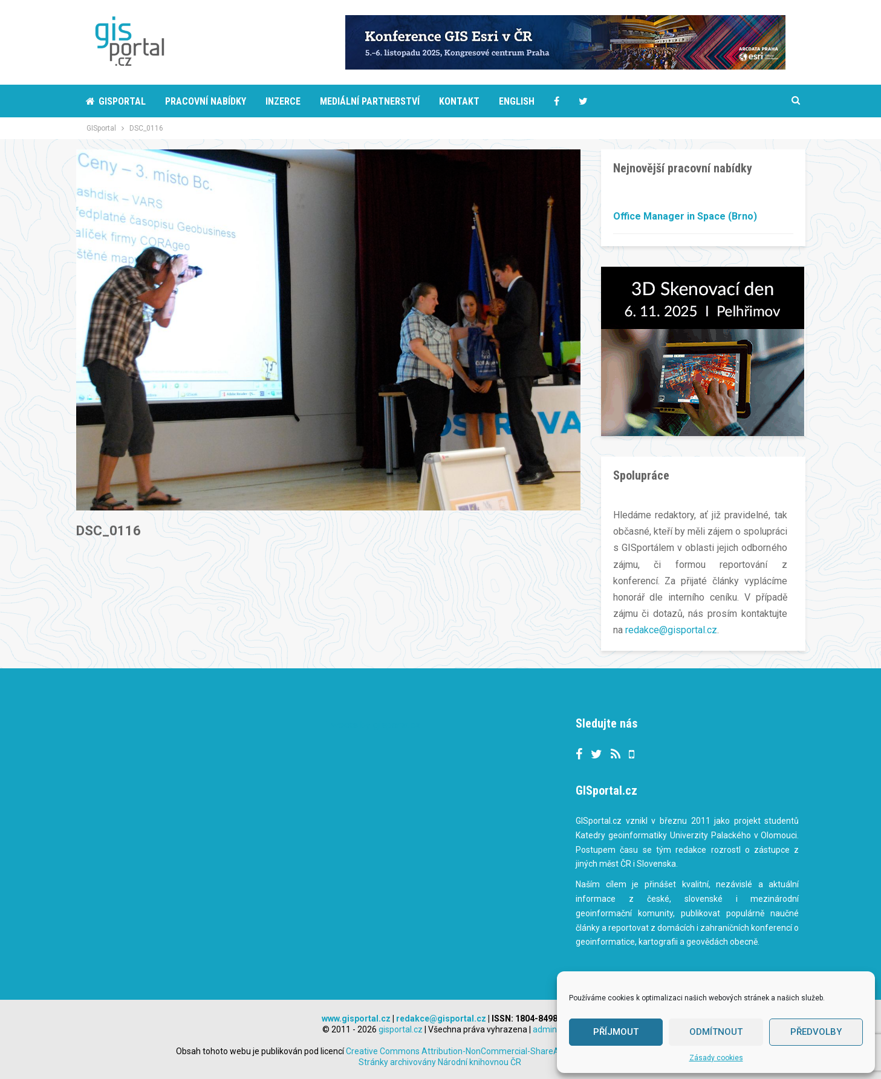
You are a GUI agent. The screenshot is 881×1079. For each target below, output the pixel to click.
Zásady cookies (716, 1058)
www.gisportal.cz (356, 1018)
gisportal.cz (401, 1029)
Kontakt (459, 101)
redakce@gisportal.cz (671, 630)
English (517, 101)
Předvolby (816, 1031)
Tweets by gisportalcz (373, 724)
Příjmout (616, 1031)
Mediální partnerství (370, 101)
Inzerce (283, 101)
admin (545, 1029)
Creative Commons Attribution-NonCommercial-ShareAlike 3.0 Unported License (525, 1050)
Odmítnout (716, 1031)
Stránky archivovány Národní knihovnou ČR (440, 1061)
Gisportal (116, 101)
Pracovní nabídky (205, 101)
